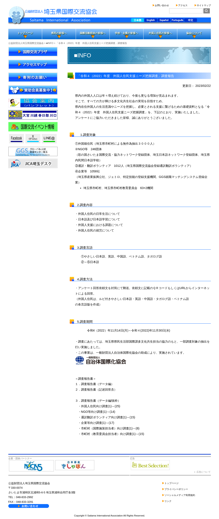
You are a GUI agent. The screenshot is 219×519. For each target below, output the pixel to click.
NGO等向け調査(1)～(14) (98, 411)
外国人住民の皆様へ (160, 33)
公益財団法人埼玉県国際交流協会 (26, 43)
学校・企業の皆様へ (126, 33)
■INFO (49, 43)
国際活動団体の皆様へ (92, 33)
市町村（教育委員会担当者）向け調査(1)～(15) (112, 434)
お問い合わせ (162, 5)
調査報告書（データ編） (97, 384)
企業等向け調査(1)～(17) (97, 423)
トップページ (25, 33)
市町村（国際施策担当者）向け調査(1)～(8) (110, 428)
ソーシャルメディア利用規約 (179, 495)
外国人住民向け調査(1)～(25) (100, 406)
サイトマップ (204, 5)
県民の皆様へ (59, 33)
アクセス (183, 5)
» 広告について (202, 472)
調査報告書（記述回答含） (99, 389)
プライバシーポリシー (176, 489)
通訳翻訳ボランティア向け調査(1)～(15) (108, 417)
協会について (194, 33)
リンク (168, 501)
